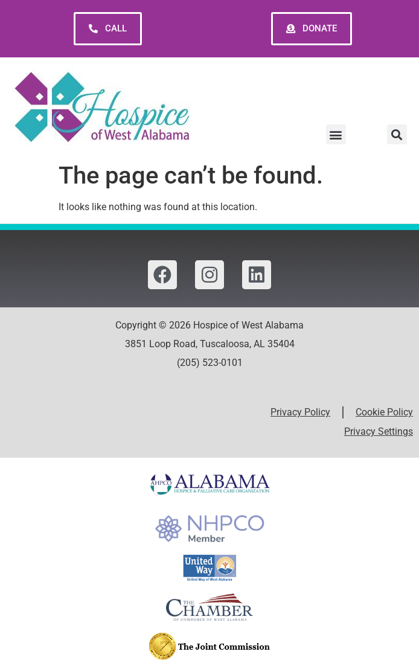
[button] (336, 134)
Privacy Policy (300, 412)
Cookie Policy (384, 412)
